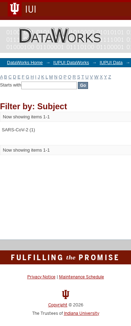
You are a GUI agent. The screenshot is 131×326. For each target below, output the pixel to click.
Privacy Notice (41, 277)
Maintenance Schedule (81, 277)
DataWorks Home (25, 62)
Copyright (57, 305)
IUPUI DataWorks (71, 62)
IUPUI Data (111, 62)
